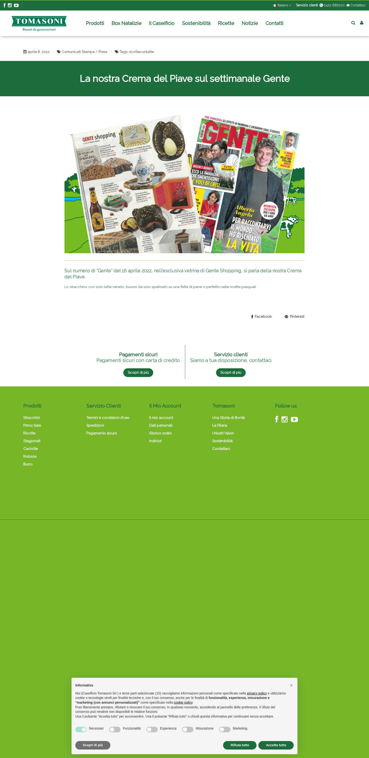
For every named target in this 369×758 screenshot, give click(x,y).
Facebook (261, 316)
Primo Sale (32, 425)
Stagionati (31, 441)
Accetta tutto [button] (276, 745)
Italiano (282, 5)
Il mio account (161, 418)
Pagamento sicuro (101, 433)
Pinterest (294, 316)
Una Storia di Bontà (228, 418)
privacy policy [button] (257, 693)
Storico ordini (160, 433)
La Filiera (219, 425)
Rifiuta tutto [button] (240, 745)
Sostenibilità (222, 441)
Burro (27, 464)
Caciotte (30, 449)
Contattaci (355, 5)
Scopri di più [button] (93, 745)
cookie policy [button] (183, 702)
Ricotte (29, 433)
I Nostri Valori (223, 433)
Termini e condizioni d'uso (107, 418)
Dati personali (160, 425)
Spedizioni (95, 425)
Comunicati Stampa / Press (85, 52)
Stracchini (31, 418)
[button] (291, 685)
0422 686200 (332, 5)
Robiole (29, 456)
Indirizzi (155, 441)
